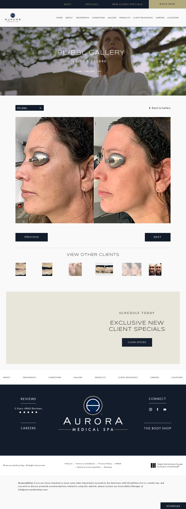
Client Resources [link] (142, 17)
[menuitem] (59, 17)
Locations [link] (172, 17)
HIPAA (118, 472)
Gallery (90, 70)
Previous (32, 235)
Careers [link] (159, 17)
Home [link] (59, 17)
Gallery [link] (111, 17)
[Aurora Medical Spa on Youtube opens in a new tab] (165, 418)
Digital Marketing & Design (168, 473)
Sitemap (108, 475)
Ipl (100, 70)
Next (157, 235)
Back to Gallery (159, 106)
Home (77, 70)
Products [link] (124, 17)
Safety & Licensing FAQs (89, 475)
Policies (69, 472)
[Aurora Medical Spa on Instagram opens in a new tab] (150, 418)
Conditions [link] (97, 17)
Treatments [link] (81, 17)
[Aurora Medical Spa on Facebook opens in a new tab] (157, 418)
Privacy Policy (105, 472)
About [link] (68, 17)
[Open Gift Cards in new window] (64, 4)
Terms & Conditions (85, 472)
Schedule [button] (173, 505)
